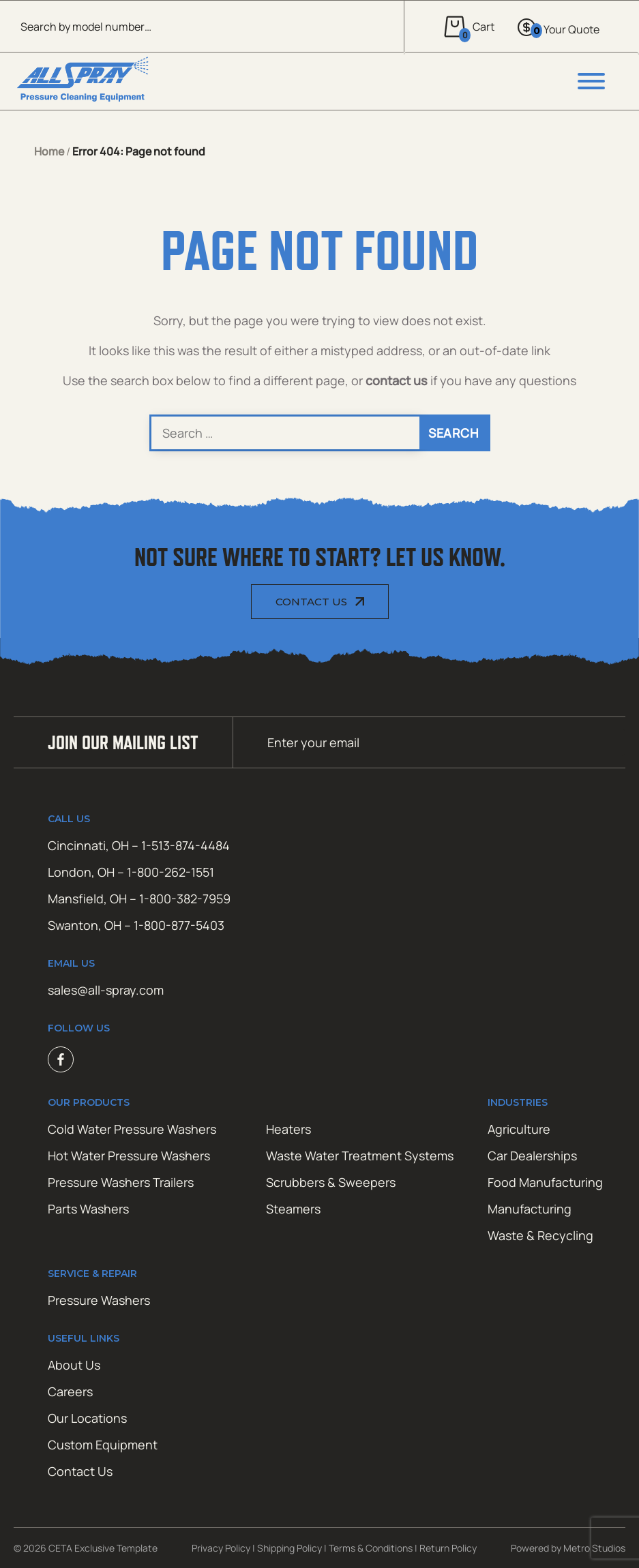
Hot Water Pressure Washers (129, 1155)
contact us (397, 380)
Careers (70, 1391)
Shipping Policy (289, 1547)
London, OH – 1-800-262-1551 (131, 872)
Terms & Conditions (371, 1547)
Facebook (60, 1059)
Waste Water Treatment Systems (360, 1155)
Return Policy (448, 1547)
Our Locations (87, 1418)
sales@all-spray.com (106, 990)
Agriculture (519, 1129)
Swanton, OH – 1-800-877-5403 (136, 925)
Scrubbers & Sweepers (331, 1182)
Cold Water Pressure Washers (132, 1129)
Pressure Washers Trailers (121, 1182)
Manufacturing (529, 1209)
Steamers (293, 1209)
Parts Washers (88, 1209)
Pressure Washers (99, 1300)
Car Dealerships (532, 1155)
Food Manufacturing (545, 1182)
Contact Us (311, 601)
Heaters (288, 1129)
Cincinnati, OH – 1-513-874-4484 (139, 845)
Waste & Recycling (540, 1235)
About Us (74, 1365)
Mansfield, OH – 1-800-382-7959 (139, 898)
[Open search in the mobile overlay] (202, 26)
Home (49, 151)
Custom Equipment (103, 1444)
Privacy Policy (221, 1547)
